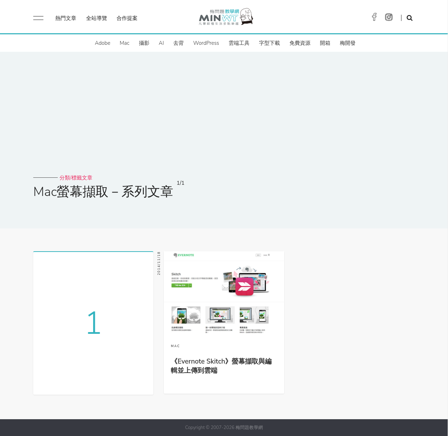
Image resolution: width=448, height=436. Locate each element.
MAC (175, 346)
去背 (178, 43)
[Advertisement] (224, 122)
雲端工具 (239, 43)
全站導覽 (96, 18)
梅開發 (348, 43)
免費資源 (299, 43)
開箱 (325, 43)
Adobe (102, 43)
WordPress (206, 43)
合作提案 (127, 18)
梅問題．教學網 (225, 18)
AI (161, 43)
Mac (124, 43)
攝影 (144, 43)
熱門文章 (65, 18)
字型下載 (269, 43)
